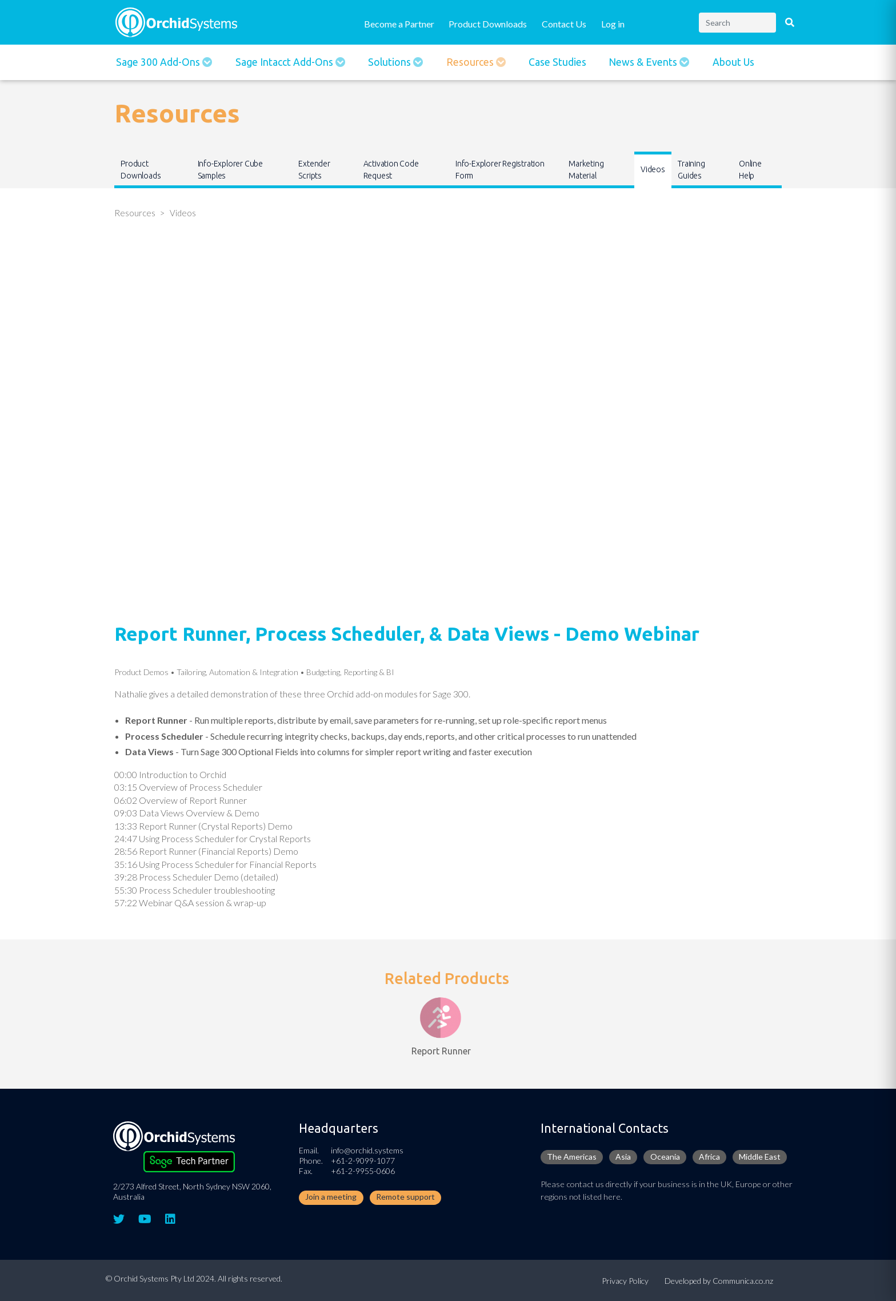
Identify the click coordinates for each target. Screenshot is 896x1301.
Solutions (390, 62)
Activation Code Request (391, 169)
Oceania (665, 1156)
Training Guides (691, 169)
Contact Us (564, 23)
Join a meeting (331, 1196)
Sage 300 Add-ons (159, 62)
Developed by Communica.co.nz (719, 1281)
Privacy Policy (625, 1281)
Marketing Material (586, 169)
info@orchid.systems (367, 1150)
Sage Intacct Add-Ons (285, 62)
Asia (623, 1156)
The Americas (572, 1156)
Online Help (750, 169)
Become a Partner (399, 23)
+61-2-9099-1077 (363, 1160)
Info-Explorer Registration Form (500, 169)
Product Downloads (488, 23)
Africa (709, 1156)
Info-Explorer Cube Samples (230, 169)
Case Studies (557, 62)
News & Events (644, 62)
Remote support (405, 1196)
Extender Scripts (314, 169)
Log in (613, 23)
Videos (653, 169)
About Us (733, 62)
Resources (471, 62)
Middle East (760, 1156)
